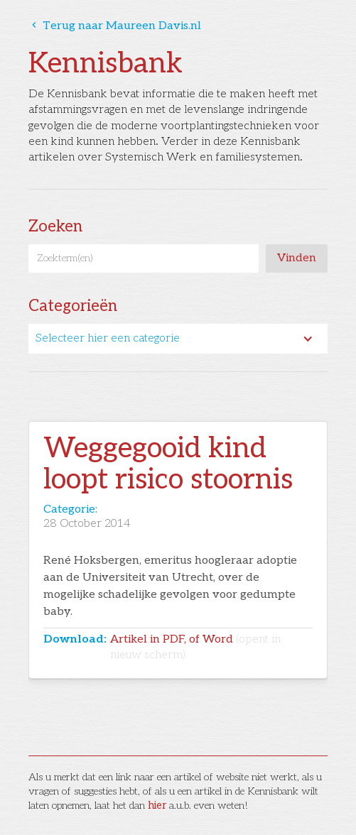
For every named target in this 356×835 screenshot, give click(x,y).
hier (157, 805)
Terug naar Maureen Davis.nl (114, 26)
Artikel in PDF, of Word (195, 647)
